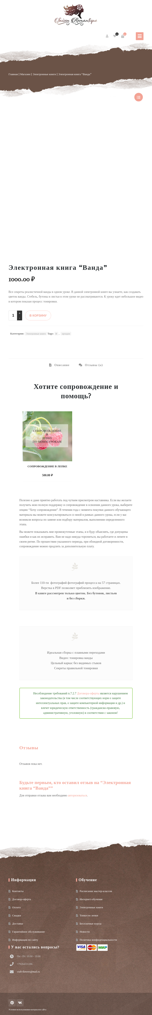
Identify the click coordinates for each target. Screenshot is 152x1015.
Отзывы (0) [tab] (93, 365)
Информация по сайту (25, 939)
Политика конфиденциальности (98, 939)
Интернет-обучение (91, 899)
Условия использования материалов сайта (27, 1009)
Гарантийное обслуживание (28, 931)
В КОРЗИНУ (38, 315)
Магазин (25, 74)
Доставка (17, 923)
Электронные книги (44, 74)
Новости (85, 931)
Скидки (16, 915)
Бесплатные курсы (90, 923)
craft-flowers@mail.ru (28, 971)
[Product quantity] (13, 315)
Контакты (18, 891)
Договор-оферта (21, 899)
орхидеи (66, 333)
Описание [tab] (61, 365)
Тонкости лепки (89, 915)
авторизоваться (77, 795)
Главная (13, 74)
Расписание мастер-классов (96, 891)
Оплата (16, 907)
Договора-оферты (88, 693)
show (138, 97)
